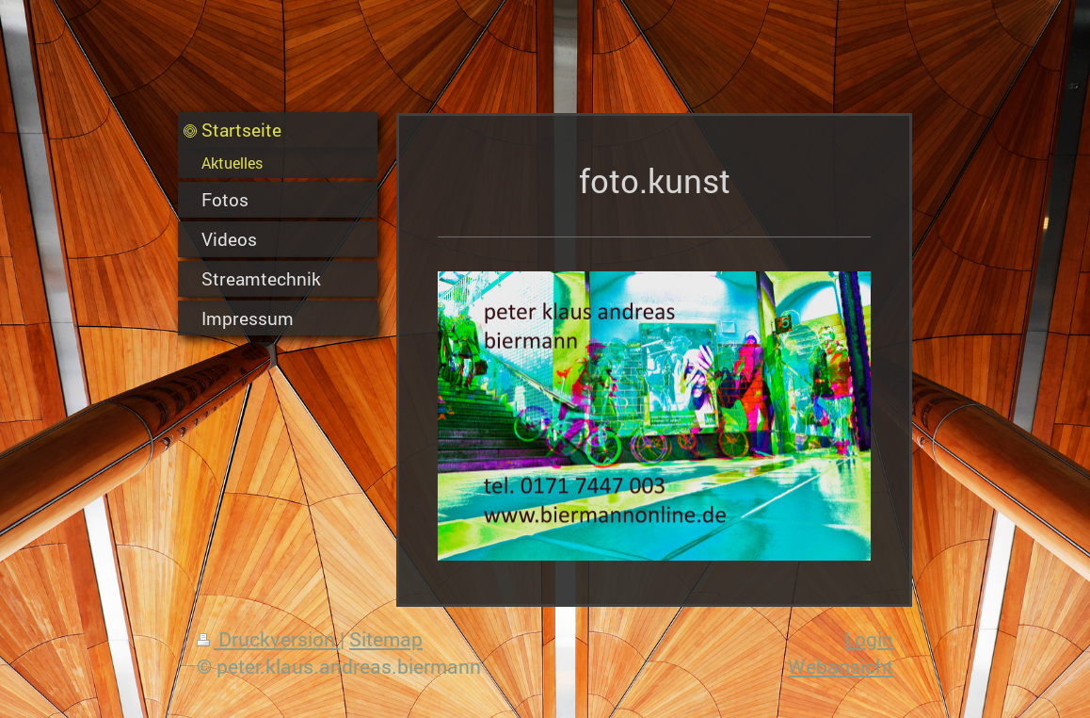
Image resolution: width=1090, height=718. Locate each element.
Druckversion (268, 639)
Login (868, 639)
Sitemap (386, 639)
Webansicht (840, 666)
